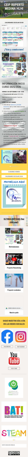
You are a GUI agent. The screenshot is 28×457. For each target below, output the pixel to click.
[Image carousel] (14, 158)
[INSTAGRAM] (21, 347)
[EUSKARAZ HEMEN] (14, 172)
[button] (2, 2)
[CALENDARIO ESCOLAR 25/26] (14, 176)
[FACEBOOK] (7, 346)
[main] (14, 9)
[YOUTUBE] (14, 368)
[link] (14, 303)
